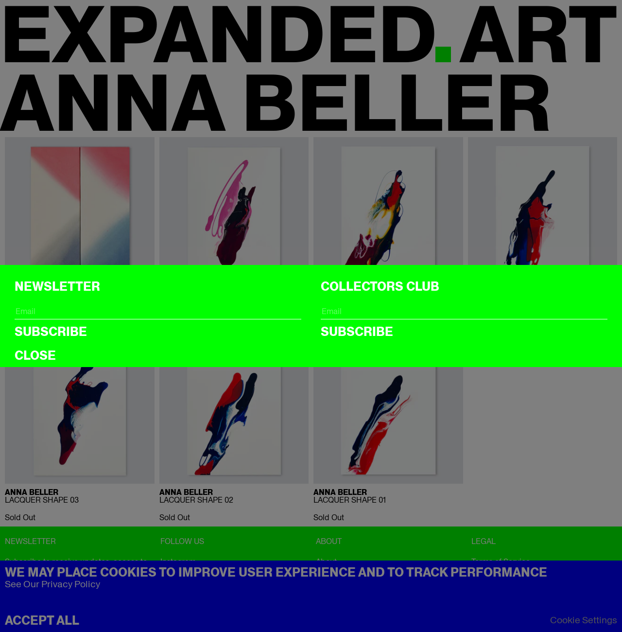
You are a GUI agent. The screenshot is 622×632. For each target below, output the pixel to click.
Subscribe (51, 331)
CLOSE (35, 355)
